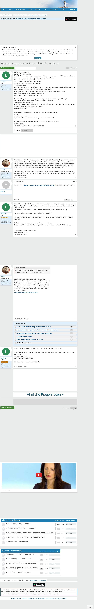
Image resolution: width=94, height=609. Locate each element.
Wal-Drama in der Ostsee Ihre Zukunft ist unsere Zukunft (29, 533)
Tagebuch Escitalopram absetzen (20, 554)
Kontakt (13, 598)
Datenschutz (31, 598)
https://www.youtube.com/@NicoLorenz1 (26, 292)
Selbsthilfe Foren (20, 9)
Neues (10, 9)
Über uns (18, 598)
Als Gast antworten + (7, 68)
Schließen (38, 58)
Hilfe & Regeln (54, 9)
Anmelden (73, 9)
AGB (47, 598)
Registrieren (72, 12)
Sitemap (64, 598)
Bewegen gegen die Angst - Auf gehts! (22, 568)
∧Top (90, 607)
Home (3, 9)
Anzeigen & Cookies (40, 598)
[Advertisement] (45, 380)
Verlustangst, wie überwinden (18, 559)
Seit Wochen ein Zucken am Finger (20, 528)
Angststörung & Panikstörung (38, 580)
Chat (45, 9)
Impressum (24, 598)
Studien (63, 9)
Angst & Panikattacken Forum (20, 580)
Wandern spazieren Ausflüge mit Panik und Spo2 (29, 63)
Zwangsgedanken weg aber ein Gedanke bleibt (25, 537)
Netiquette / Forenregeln (55, 598)
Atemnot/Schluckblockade (17, 542)
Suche (30, 9)
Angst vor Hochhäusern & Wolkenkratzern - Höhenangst (29, 563)
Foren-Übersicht (5, 580)
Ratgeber (37, 9)
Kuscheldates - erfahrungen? (18, 524)
